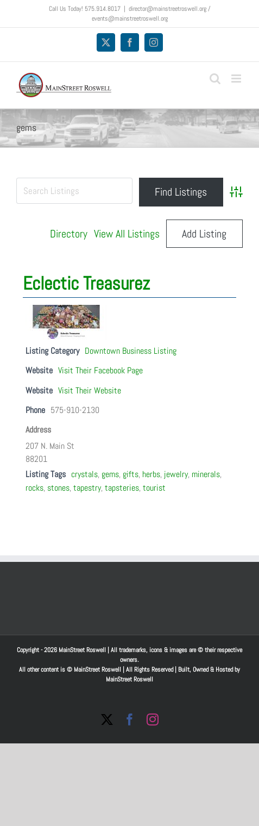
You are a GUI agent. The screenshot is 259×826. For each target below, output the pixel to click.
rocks (34, 487)
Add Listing (204, 234)
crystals (84, 474)
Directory (68, 234)
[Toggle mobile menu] (237, 78)
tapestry (87, 487)
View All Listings (127, 234)
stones (58, 487)
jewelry (176, 474)
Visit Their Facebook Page (100, 370)
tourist (154, 487)
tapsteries (122, 487)
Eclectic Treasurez (86, 283)
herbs (151, 474)
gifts (130, 474)
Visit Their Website (89, 390)
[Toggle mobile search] (215, 78)
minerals (206, 474)
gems (110, 474)
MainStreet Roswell (129, 679)
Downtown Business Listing (130, 350)
